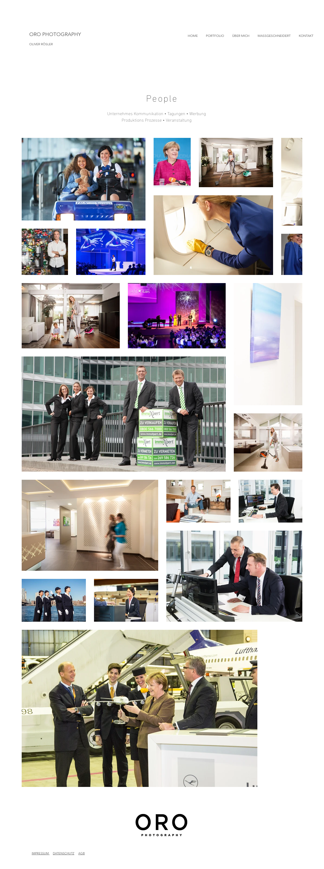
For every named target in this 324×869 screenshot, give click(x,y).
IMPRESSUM (41, 853)
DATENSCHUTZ (63, 853)
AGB (81, 853)
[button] (215, 36)
